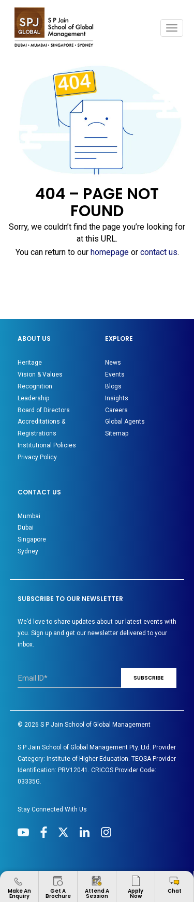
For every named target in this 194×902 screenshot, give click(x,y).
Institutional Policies (47, 445)
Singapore (32, 539)
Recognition (35, 386)
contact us (158, 252)
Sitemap (116, 433)
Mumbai (29, 516)
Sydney (28, 551)
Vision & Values (40, 374)
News (113, 362)
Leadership (33, 398)
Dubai (26, 527)
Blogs (113, 386)
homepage (110, 252)
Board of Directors (44, 410)
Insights (116, 398)
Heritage (30, 362)
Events (115, 374)
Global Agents (125, 421)
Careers (116, 410)
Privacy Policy (37, 457)
